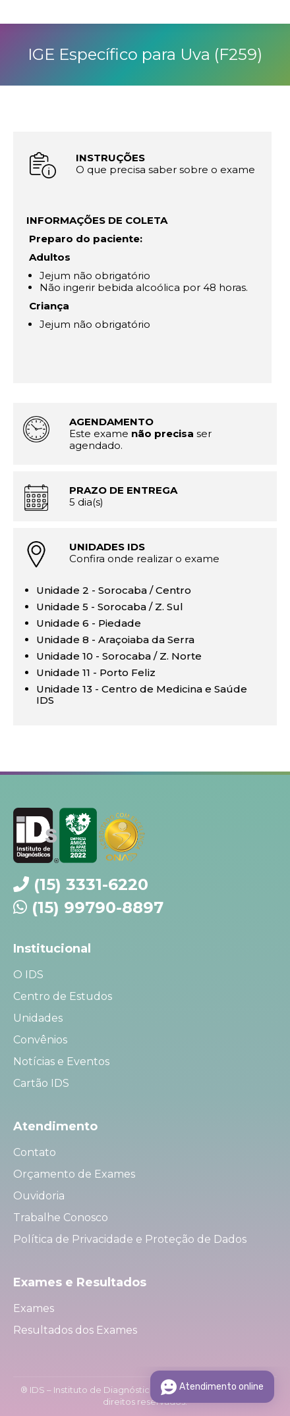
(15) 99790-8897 (97, 907)
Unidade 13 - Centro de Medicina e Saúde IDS (141, 694)
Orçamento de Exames (74, 1174)
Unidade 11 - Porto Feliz (96, 672)
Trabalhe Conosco (60, 1217)
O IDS (28, 974)
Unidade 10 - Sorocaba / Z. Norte (119, 656)
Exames (33, 1308)
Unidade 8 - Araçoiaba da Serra (115, 639)
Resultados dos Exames (75, 1330)
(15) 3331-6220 (91, 884)
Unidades (38, 1018)
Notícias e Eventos (61, 1061)
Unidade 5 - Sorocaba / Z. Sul (109, 606)
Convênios (40, 1040)
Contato (34, 1152)
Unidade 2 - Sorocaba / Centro (113, 590)
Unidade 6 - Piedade (88, 623)
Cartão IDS (41, 1083)
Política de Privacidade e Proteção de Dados (129, 1239)
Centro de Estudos (62, 996)
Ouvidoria (39, 1196)
